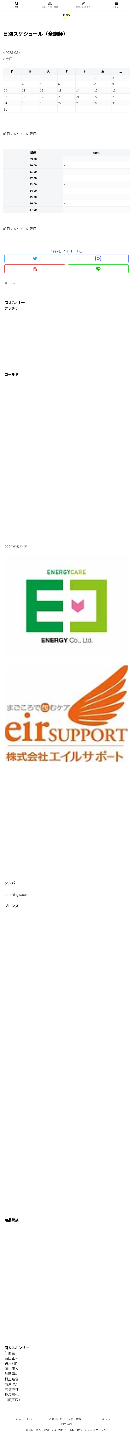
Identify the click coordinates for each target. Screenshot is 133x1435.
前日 (6, 133)
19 (41, 97)
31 (5, 109)
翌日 (32, 133)
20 (59, 97)
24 (5, 103)
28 (77, 103)
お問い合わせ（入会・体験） (66, 1419)
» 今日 (7, 58)
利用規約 (66, 1424)
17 (5, 97)
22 (95, 97)
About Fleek (24, 1419)
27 (59, 103)
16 (113, 90)
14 (77, 90)
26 (41, 103)
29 (95, 103)
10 (5, 90)
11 (23, 90)
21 (77, 97)
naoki (96, 152)
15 (95, 90)
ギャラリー (109, 1419)
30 (113, 103)
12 (41, 90)
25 (23, 103)
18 (23, 97)
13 (59, 90)
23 (113, 97)
